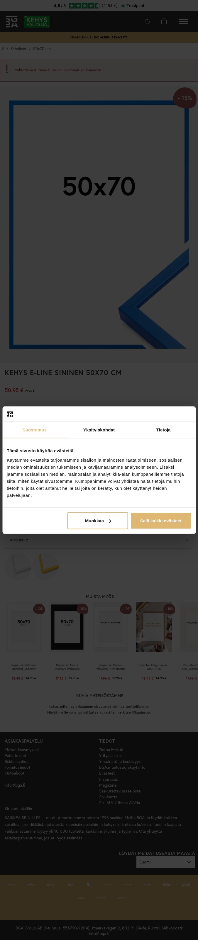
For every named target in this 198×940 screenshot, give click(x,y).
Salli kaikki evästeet (161, 520)
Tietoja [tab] (163, 429)
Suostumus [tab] (35, 429)
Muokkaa (98, 520)
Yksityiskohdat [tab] (99, 429)
